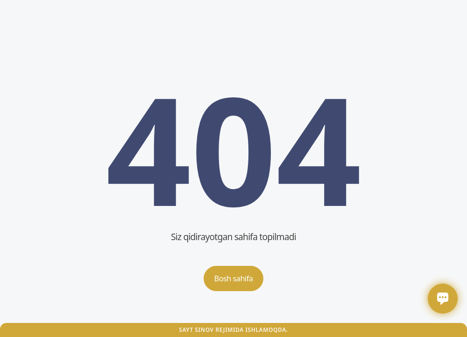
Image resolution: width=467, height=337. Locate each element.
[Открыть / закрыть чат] (443, 299)
